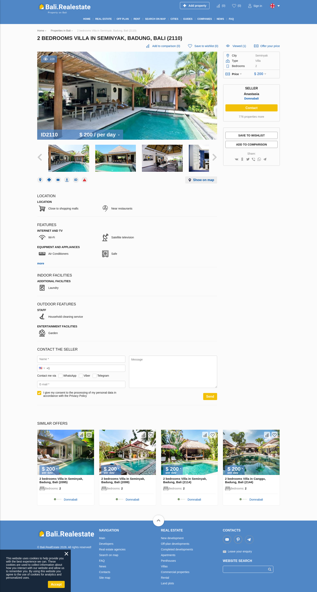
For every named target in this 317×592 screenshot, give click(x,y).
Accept (56, 584)
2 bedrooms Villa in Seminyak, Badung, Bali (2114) (185, 476)
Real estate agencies (112, 545)
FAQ (102, 556)
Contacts (104, 568)
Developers (106, 540)
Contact (251, 108)
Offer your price (270, 46)
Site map (104, 573)
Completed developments (177, 545)
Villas (164, 562)
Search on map (108, 551)
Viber (87, 371)
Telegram (103, 371)
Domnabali (251, 98)
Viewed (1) (239, 46)
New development (172, 534)
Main (102, 534)
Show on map (203, 176)
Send (210, 392)
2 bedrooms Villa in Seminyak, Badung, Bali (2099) (123, 476)
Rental (165, 573)
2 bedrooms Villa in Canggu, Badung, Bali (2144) (245, 476)
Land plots (167, 579)
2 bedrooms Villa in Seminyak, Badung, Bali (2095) (61, 476)
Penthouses (168, 556)
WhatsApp (69, 371)
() (223, 5)
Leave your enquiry (240, 547)
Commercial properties (175, 568)
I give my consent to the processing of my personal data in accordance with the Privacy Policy (79, 390)
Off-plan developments (175, 540)
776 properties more (251, 116)
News (102, 562)
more (40, 259)
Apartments (168, 551)
